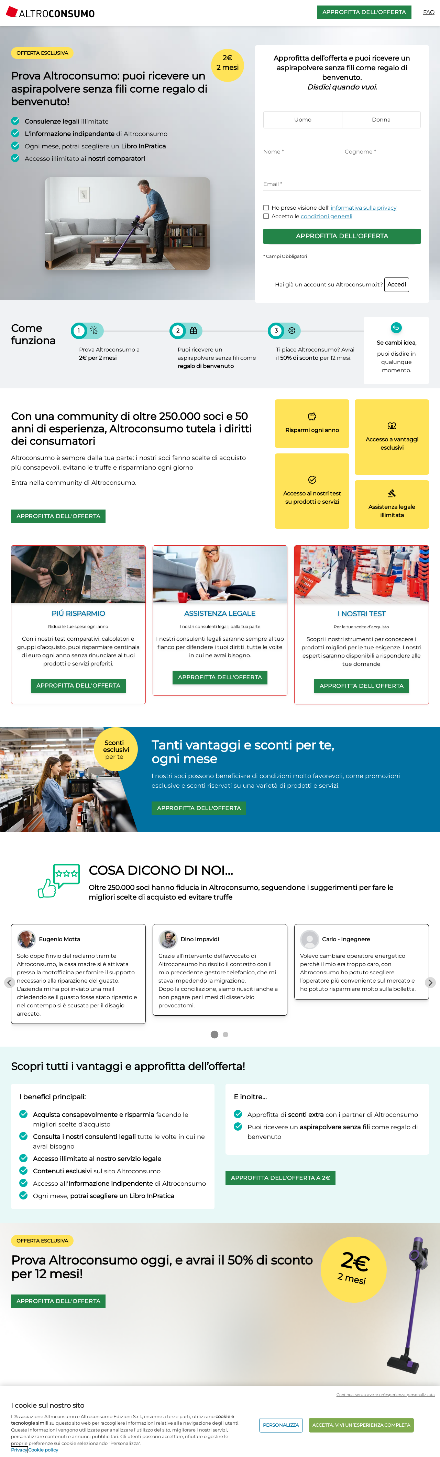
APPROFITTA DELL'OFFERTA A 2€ (280, 1178)
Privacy (19, 1450)
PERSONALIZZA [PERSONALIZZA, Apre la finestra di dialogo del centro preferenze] (281, 1425)
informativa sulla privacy (364, 208)
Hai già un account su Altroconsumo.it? (342, 284)
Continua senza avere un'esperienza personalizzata (386, 1394)
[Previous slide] (9, 982)
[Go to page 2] (225, 1034)
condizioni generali (326, 216)
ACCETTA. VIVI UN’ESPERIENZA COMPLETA (361, 1425)
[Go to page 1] (214, 1034)
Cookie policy (43, 1450)
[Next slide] (430, 982)
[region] (220, 1421)
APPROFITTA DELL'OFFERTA (364, 12)
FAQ (428, 12)
